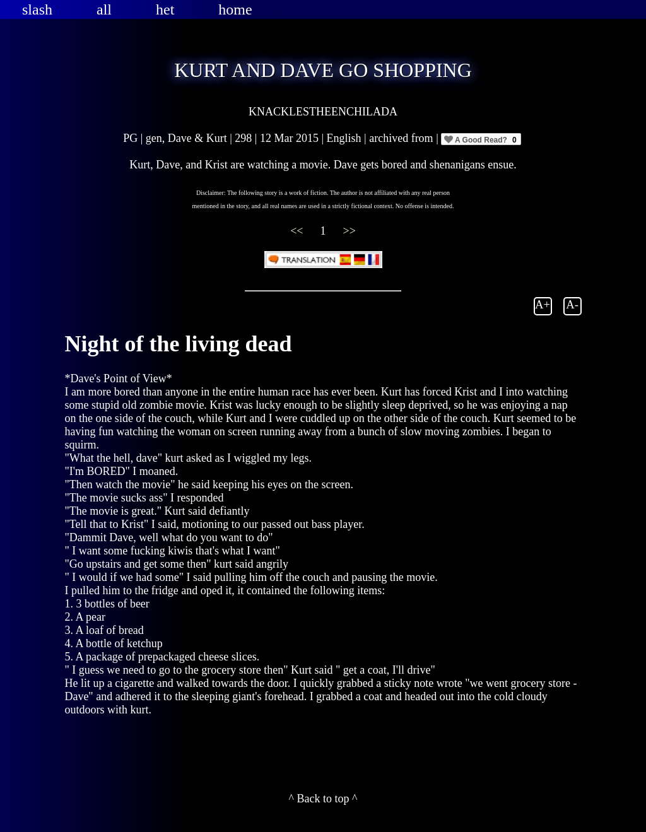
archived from (402, 138)
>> (349, 231)
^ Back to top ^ (323, 798)
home (235, 9)
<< (298, 231)
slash (37, 9)
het (165, 9)
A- (572, 304)
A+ (542, 304)
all (104, 9)
